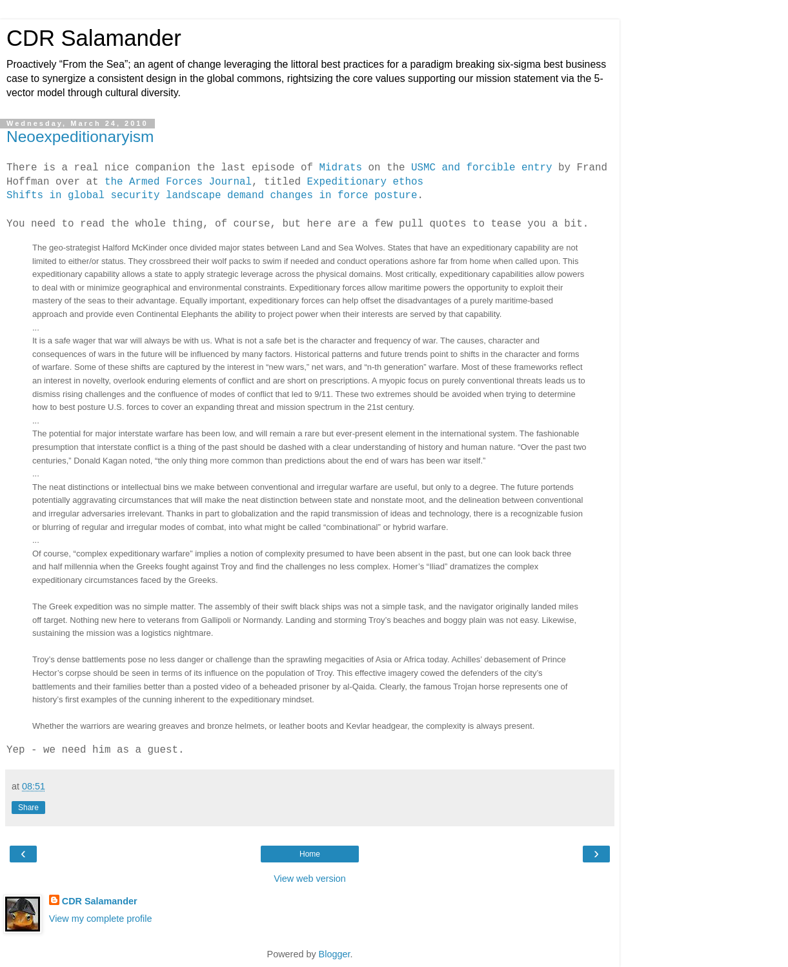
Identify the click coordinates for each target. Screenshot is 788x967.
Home (309, 854)
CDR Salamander (93, 38)
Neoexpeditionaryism (80, 136)
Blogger (334, 954)
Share (28, 807)
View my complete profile (100, 918)
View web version (310, 878)
